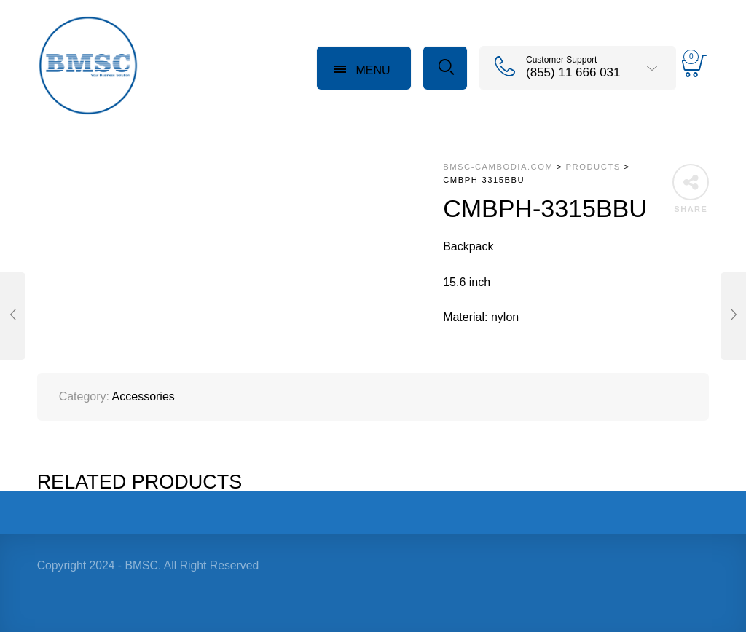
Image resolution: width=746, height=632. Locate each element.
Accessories (143, 396)
